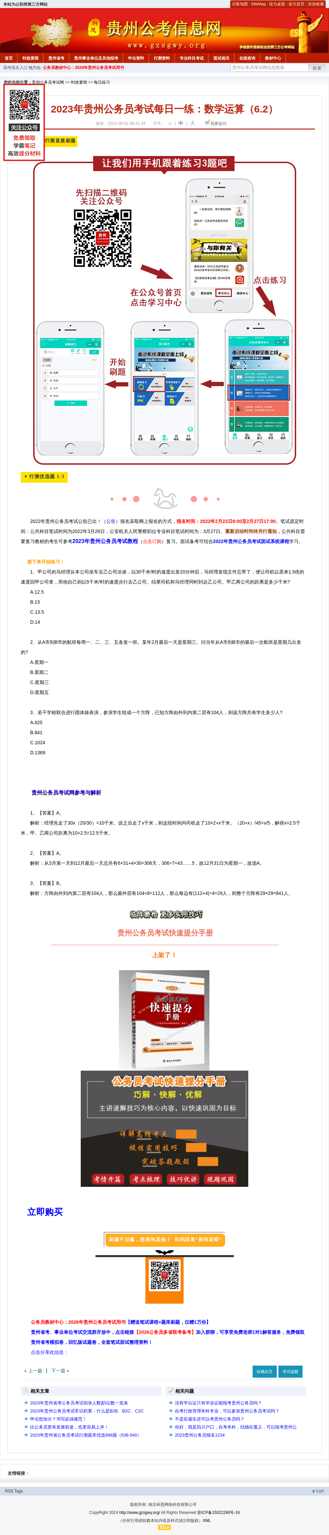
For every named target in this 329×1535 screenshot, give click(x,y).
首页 (9, 58)
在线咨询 (247, 58)
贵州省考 (56, 58)
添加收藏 (316, 4)
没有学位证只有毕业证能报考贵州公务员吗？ (218, 1402)
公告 (111, 521)
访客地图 (240, 4)
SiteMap (258, 4)
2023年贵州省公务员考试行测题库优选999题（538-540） (85, 1435)
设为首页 (296, 4)
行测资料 (162, 58)
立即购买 (45, 1212)
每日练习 (102, 82)
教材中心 (273, 58)
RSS (9, 1491)
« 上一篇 (33, 1370)
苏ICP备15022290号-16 (218, 1512)
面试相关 (221, 58)
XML (207, 1520)
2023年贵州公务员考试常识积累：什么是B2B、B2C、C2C (87, 1410)
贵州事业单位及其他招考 (96, 58)
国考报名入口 (15, 67)
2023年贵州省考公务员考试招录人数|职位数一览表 (79, 1402)
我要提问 (218, 123)
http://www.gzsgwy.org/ (139, 1512)
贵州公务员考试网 (48, 82)
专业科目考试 (192, 58)
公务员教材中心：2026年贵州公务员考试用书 (83, 67)
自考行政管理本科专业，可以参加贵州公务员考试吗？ (227, 1410)
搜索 (317, 68)
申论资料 (136, 58)
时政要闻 (30, 58)
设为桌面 (277, 4)
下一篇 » (60, 1370)
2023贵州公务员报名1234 (200, 1435)
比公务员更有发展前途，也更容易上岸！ (69, 1427)
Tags (18, 1491)
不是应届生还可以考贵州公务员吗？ (210, 1419)
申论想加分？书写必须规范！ (58, 1419)
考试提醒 (290, 1371)
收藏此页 (265, 1371)
